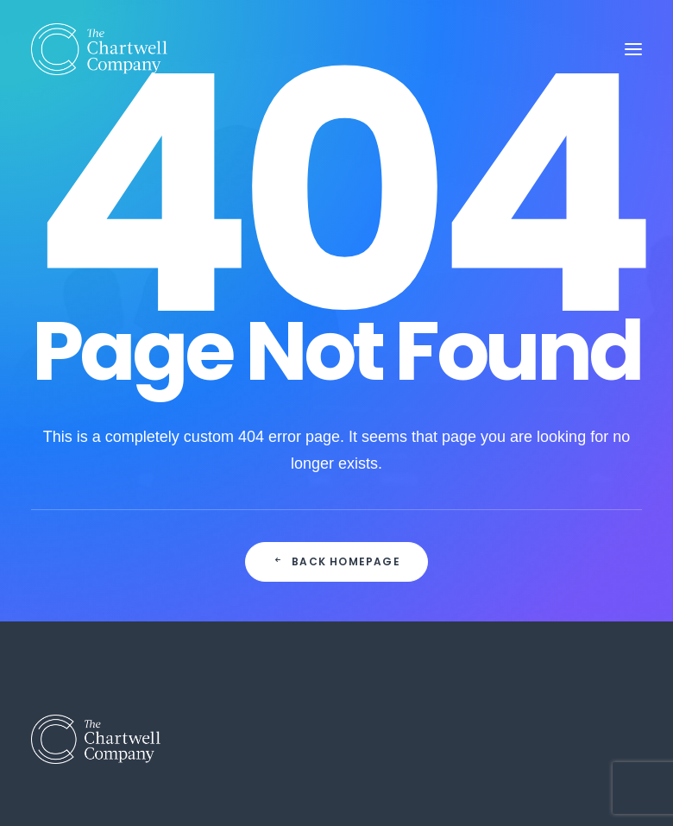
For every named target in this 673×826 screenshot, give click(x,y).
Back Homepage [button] (336, 561)
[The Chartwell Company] (99, 49)
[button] (633, 49)
